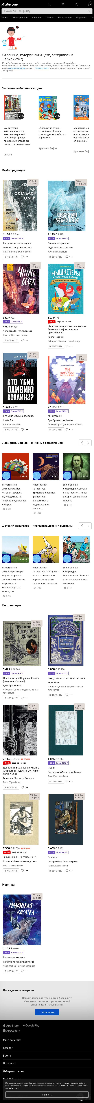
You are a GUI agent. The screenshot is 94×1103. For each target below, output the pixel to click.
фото (33, 183)
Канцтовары (65, 17)
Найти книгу (47, 1012)
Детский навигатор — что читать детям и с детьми (37, 526)
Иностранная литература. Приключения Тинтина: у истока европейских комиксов (76, 575)
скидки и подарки (16, 68)
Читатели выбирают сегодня (22, 88)
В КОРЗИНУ (11, 257)
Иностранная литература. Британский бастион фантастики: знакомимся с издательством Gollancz (44, 496)
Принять (47, 1094)
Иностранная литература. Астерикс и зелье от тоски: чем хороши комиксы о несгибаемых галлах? (46, 575)
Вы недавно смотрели (18, 990)
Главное (36, 17)
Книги (5, 17)
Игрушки (81, 17)
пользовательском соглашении (46, 1085)
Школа (49, 17)
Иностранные (20, 17)
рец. (32, 180)
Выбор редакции (14, 170)
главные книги (42, 68)
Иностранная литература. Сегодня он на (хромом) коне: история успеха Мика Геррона (75, 492)
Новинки (8, 884)
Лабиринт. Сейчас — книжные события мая (32, 443)
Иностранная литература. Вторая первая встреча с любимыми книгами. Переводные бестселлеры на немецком (13, 579)
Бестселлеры (11, 605)
